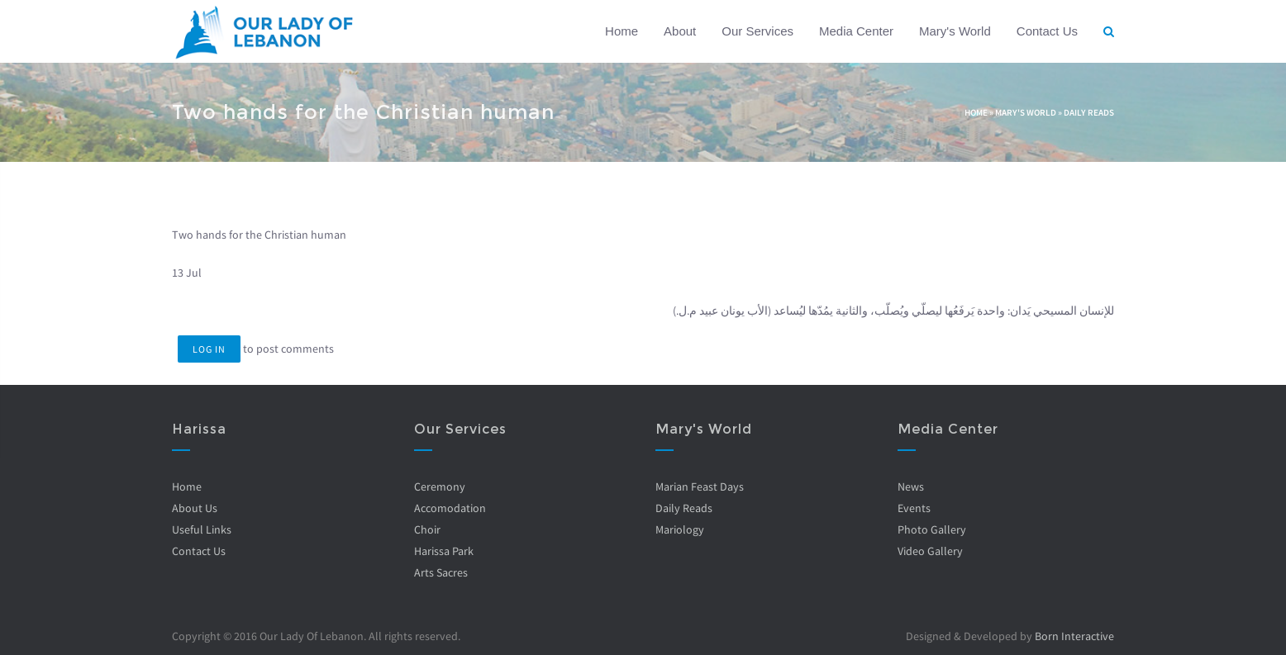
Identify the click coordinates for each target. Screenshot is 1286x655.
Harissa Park (443, 550)
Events (913, 508)
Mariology (679, 529)
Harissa (199, 429)
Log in (209, 349)
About (680, 31)
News (910, 486)
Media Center (856, 31)
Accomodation (449, 508)
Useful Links (201, 529)
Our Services (757, 31)
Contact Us (1047, 31)
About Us (194, 508)
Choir (426, 529)
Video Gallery (929, 550)
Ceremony (438, 486)
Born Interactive (1074, 636)
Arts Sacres (440, 572)
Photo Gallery (931, 529)
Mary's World (955, 31)
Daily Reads (1089, 112)
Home (621, 31)
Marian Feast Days (699, 486)
